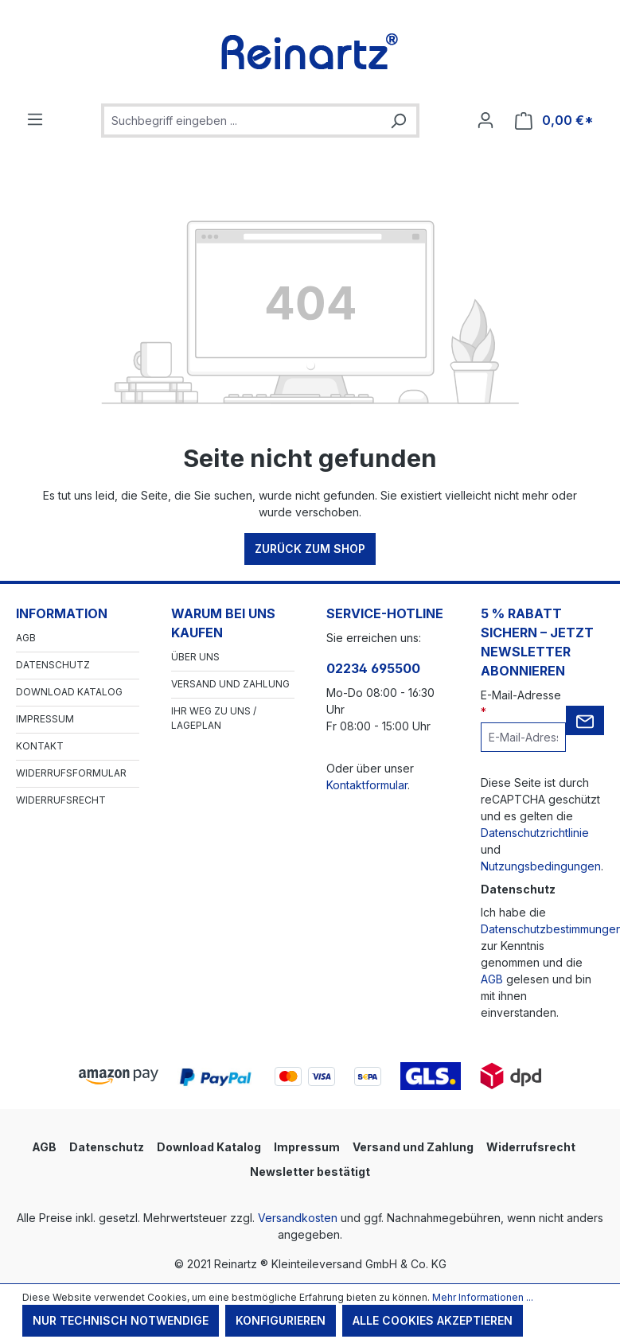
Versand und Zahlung (230, 684)
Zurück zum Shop (310, 548)
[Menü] (35, 119)
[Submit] (585, 720)
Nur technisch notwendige (121, 1320)
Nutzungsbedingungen (541, 866)
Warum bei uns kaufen (223, 622)
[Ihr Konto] (485, 120)
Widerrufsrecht (61, 800)
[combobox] (242, 120)
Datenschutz (53, 665)
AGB (26, 638)
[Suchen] (398, 120)
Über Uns (195, 657)
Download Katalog (69, 692)
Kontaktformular (366, 785)
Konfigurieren (281, 1320)
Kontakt (40, 746)
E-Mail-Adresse (521, 703)
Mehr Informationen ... (482, 1297)
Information (61, 613)
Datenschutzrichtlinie (535, 832)
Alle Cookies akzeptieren (433, 1320)
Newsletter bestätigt (310, 1171)
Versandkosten (297, 1217)
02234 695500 (373, 668)
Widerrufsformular (71, 773)
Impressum (45, 719)
